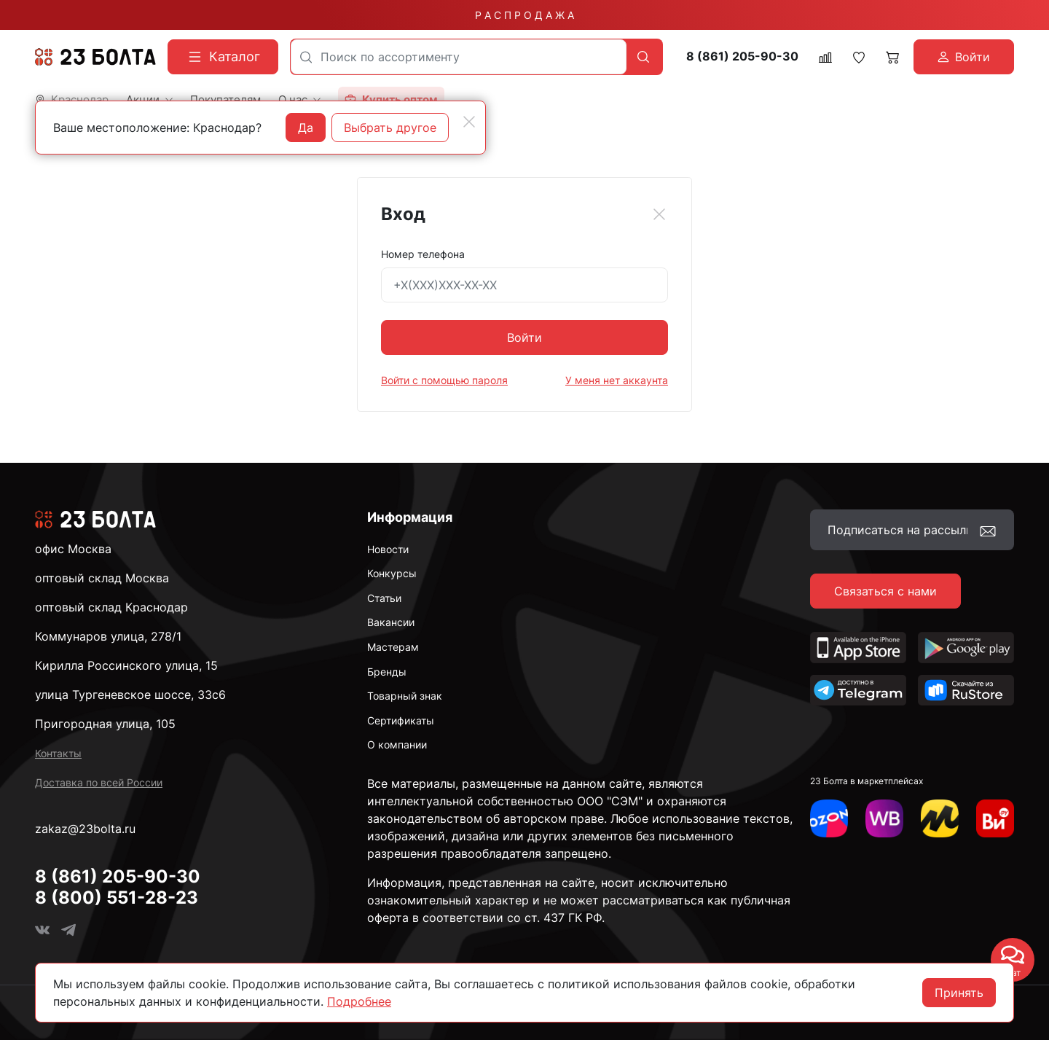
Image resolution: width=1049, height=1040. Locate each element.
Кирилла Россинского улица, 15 (126, 665)
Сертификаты (400, 720)
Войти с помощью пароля (444, 380)
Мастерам (393, 647)
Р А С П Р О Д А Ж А (524, 15)
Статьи (384, 598)
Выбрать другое (390, 127)
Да (305, 127)
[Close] (659, 214)
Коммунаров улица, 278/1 (108, 636)
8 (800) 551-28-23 (116, 897)
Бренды (386, 671)
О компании (397, 744)
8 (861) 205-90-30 (742, 56)
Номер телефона (423, 254)
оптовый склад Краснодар (111, 607)
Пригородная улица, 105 (105, 723)
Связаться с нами (885, 591)
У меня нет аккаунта (616, 380)
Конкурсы (392, 573)
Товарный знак (404, 695)
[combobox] (458, 56)
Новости (388, 549)
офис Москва (73, 548)
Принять (959, 992)
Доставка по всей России (98, 782)
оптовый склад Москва (102, 578)
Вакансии (391, 622)
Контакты (58, 753)
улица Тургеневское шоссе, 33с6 (130, 694)
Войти (524, 337)
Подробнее (359, 1001)
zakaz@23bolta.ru (85, 828)
